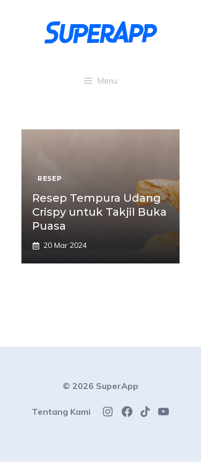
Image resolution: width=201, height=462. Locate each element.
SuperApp (117, 385)
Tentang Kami (61, 411)
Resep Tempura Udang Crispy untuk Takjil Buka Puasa (99, 212)
